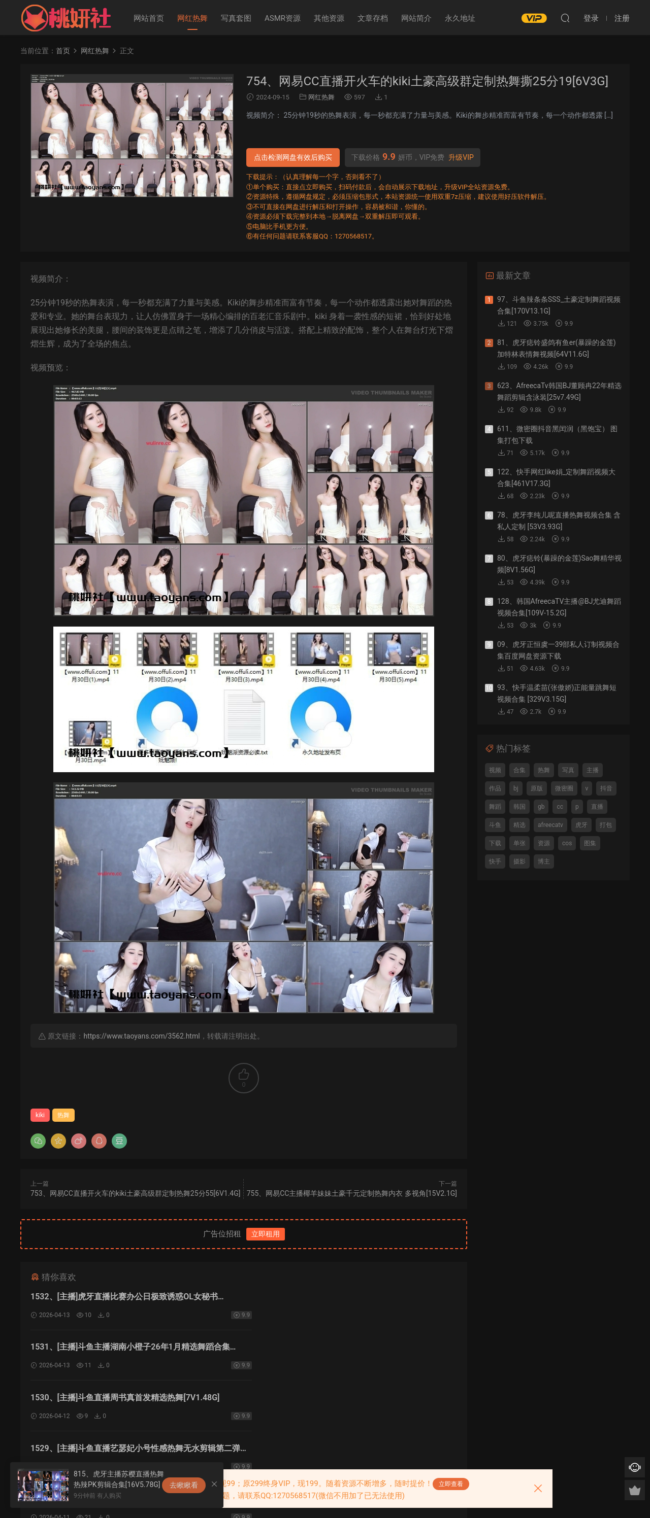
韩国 (519, 806)
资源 (544, 843)
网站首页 (149, 18)
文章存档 (373, 18)
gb (541, 806)
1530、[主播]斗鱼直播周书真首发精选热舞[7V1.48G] (125, 1348)
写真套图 (236, 18)
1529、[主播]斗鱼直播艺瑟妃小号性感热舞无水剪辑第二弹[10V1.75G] (348, 1349)
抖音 (606, 788)
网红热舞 (192, 18)
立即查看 (451, 1484)
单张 (519, 843)
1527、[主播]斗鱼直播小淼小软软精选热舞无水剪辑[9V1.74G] (340, 1400)
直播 (597, 806)
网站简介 (416, 18)
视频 (495, 770)
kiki (40, 1115)
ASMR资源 (283, 18)
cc (560, 806)
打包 (606, 825)
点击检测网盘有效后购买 (293, 157)
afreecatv (550, 825)
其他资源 (329, 18)
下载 (495, 843)
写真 (568, 770)
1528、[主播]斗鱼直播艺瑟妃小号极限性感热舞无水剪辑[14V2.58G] (131, 1400)
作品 (495, 788)
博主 (544, 861)
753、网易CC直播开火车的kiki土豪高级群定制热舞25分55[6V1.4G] (135, 1193)
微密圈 (564, 788)
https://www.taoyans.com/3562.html (141, 1036)
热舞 (63, 1115)
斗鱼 (495, 825)
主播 (593, 770)
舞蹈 (495, 806)
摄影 (519, 861)
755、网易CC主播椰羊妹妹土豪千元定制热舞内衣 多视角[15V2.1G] (352, 1193)
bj (515, 788)
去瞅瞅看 (184, 1485)
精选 (519, 825)
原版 (537, 788)
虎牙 (581, 825)
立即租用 (265, 1234)
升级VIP (461, 157)
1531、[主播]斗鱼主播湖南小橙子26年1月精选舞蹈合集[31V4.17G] (347, 1298)
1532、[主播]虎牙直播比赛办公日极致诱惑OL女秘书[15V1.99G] (124, 1298)
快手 (495, 861)
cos (567, 843)
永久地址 (460, 18)
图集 (590, 843)
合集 (519, 770)
